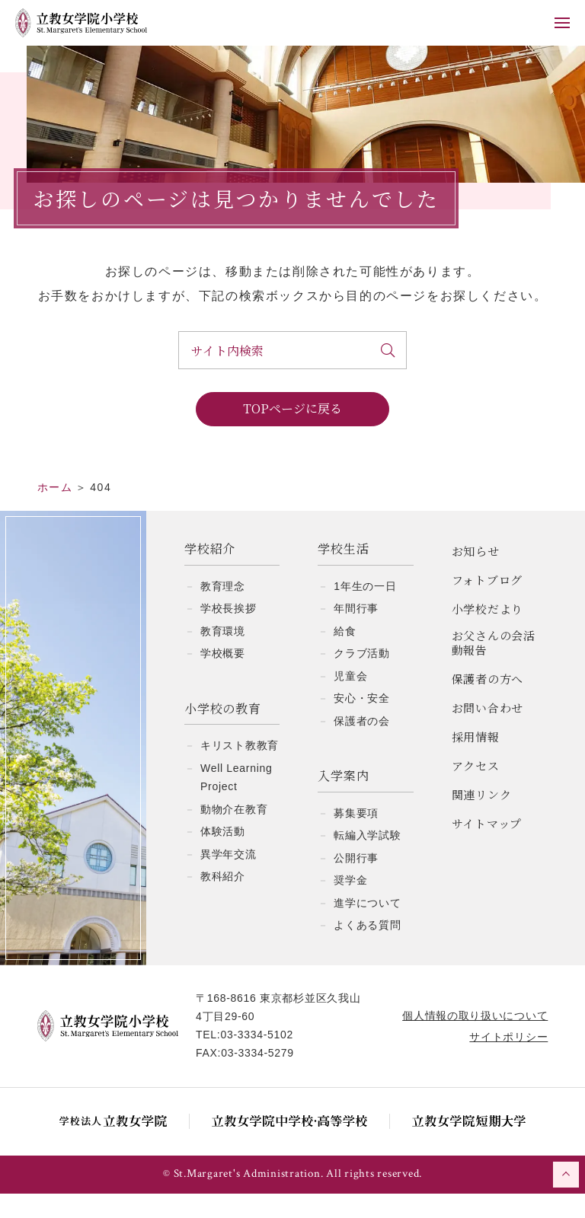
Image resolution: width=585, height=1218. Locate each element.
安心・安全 (362, 722)
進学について (367, 927)
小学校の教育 (222, 733)
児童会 (350, 700)
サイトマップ (487, 847)
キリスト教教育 (239, 770)
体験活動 (222, 856)
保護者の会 (362, 745)
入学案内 (343, 800)
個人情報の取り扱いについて (474, 1040)
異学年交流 (228, 878)
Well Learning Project (236, 802)
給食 (345, 655)
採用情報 (476, 761)
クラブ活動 (362, 677)
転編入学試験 (367, 859)
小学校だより (488, 633)
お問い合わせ (488, 732)
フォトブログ (487, 604)
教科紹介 (222, 900)
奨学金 (350, 904)
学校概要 (222, 677)
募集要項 (356, 837)
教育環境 (222, 655)
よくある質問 (367, 949)
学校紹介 (209, 574)
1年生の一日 (365, 610)
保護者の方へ (488, 703)
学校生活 (343, 574)
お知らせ (476, 575)
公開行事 (356, 882)
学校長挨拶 (228, 633)
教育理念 (222, 610)
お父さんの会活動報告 (493, 667)
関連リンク (482, 818)
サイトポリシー (507, 1061)
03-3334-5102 (257, 1059)
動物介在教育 (233, 833)
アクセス (476, 790)
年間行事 (356, 633)
